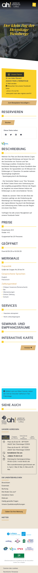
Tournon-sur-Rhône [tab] (14, 437)
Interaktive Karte (8, 495)
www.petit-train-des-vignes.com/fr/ (19, 93)
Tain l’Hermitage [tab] (5, 437)
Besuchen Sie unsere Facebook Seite (18, 87)
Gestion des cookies (10, 568)
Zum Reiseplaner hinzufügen (19, 103)
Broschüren (6, 482)
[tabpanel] (19, 456)
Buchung (5, 489)
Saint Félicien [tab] (32, 437)
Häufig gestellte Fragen (10, 501)
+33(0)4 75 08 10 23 (14, 456)
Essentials (5, 485)
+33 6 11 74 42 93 (12, 91)
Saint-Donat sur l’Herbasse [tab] (23, 437)
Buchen (8, 122)
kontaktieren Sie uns (14, 453)
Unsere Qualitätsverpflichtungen (13, 504)
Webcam (5, 498)
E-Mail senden (11, 83)
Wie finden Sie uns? (9, 492)
